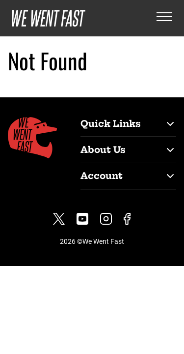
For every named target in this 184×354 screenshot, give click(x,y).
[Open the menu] (164, 18)
